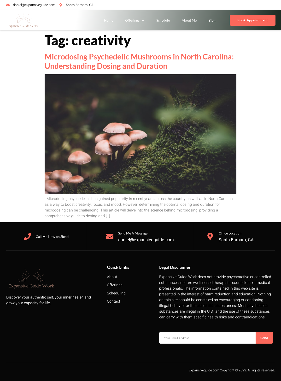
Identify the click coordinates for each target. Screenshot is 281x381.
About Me (189, 20)
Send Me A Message (132, 233)
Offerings (134, 20)
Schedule (163, 20)
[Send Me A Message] (109, 236)
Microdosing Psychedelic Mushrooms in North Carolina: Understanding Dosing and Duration (139, 61)
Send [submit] (264, 338)
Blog (212, 20)
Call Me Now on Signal (52, 236)
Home (108, 20)
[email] (207, 338)
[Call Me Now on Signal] (27, 236)
